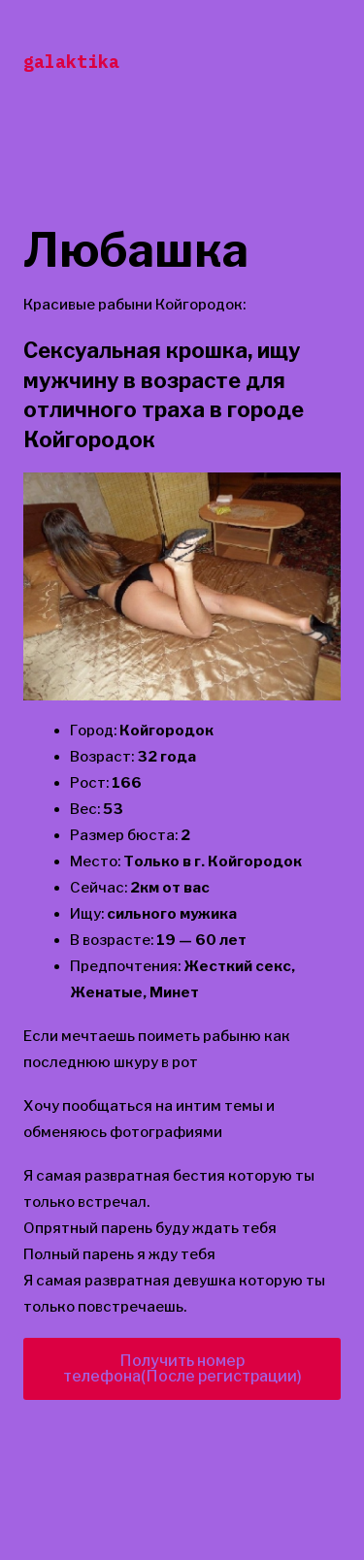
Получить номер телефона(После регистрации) (182, 1368)
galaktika (71, 61)
